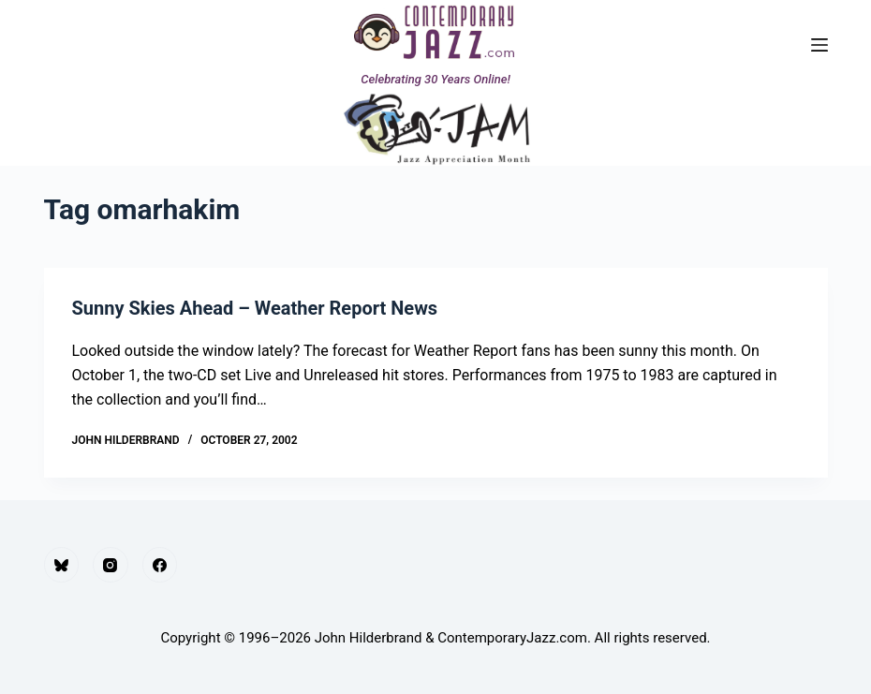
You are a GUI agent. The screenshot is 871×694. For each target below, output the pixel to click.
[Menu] (819, 45)
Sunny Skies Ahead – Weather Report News (255, 308)
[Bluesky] (62, 565)
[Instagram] (110, 565)
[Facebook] (160, 565)
